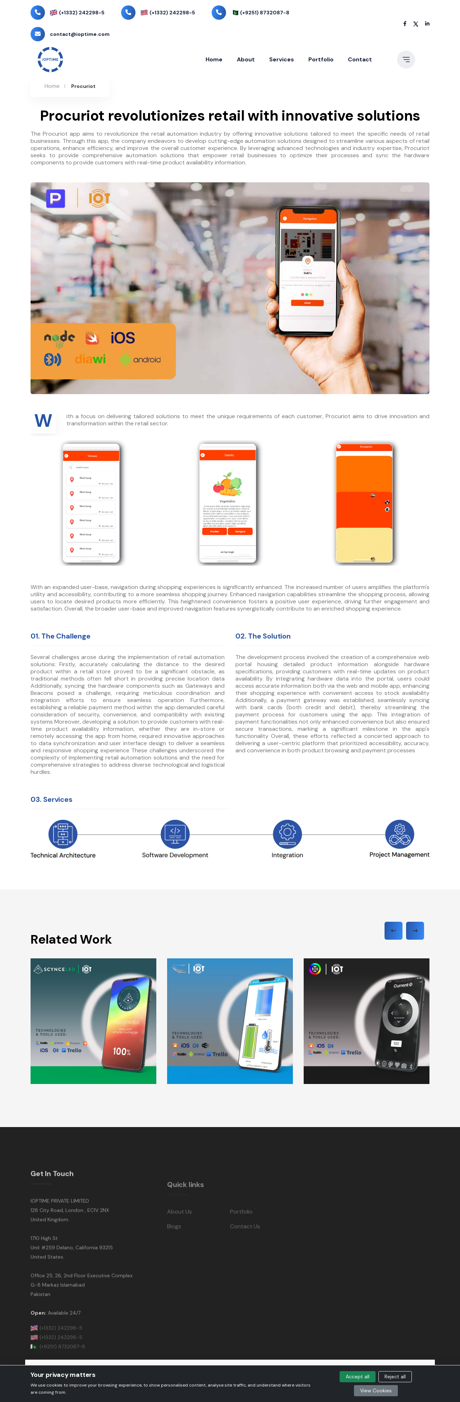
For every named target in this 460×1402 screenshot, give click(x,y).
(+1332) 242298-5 (82, 12)
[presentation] (393, 931)
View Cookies (376, 1390)
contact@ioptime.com (80, 34)
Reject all (395, 1376)
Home (214, 59)
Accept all (357, 1376)
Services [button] (281, 59)
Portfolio (321, 59)
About (246, 59)
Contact (360, 59)
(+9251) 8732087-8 (264, 12)
